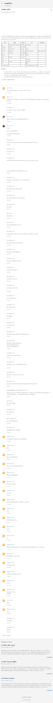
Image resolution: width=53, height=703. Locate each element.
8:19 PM (8, 614)
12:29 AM (9, 112)
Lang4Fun (8, 3)
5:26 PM (8, 272)
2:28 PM (8, 200)
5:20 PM (8, 432)
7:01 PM (8, 368)
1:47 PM (8, 549)
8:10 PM (8, 486)
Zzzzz (8, 600)
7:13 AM (8, 450)
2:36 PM (8, 423)
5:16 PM (8, 386)
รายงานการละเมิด (26, 700)
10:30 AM (9, 135)
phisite (8, 97)
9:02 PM (8, 396)
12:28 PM (9, 121)
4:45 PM (8, 513)
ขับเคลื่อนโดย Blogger (26, 697)
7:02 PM (8, 377)
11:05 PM (9, 504)
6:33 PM (8, 173)
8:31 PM (8, 209)
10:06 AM (9, 567)
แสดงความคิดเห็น (6, 635)
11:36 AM (9, 291)
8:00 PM (8, 459)
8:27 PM (8, 318)
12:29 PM (9, 245)
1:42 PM (8, 540)
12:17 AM (9, 585)
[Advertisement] (26, 24)
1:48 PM (8, 558)
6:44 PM (8, 348)
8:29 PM (8, 327)
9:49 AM (8, 357)
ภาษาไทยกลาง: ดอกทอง (7, 678)
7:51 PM (8, 531)
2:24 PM (8, 623)
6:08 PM (8, 522)
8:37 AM (8, 632)
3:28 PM (8, 468)
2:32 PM (8, 414)
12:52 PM (9, 191)
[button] (51, 10)
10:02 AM (9, 182)
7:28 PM (8, 495)
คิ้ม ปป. (8, 125)
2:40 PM (8, 263)
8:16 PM (8, 254)
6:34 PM (8, 218)
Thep (8, 116)
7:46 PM (8, 576)
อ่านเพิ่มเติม (49, 657)
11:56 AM (9, 441)
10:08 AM (9, 605)
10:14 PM (9, 236)
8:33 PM (8, 336)
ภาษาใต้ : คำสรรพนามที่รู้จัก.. (9, 661)
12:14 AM (9, 92)
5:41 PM (8, 596)
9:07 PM (8, 405)
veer (8, 88)
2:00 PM (8, 144)
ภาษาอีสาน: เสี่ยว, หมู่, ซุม (8, 645)
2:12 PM (8, 227)
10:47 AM (9, 153)
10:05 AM (9, 103)
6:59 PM (8, 309)
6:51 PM (8, 477)
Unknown (9, 436)
